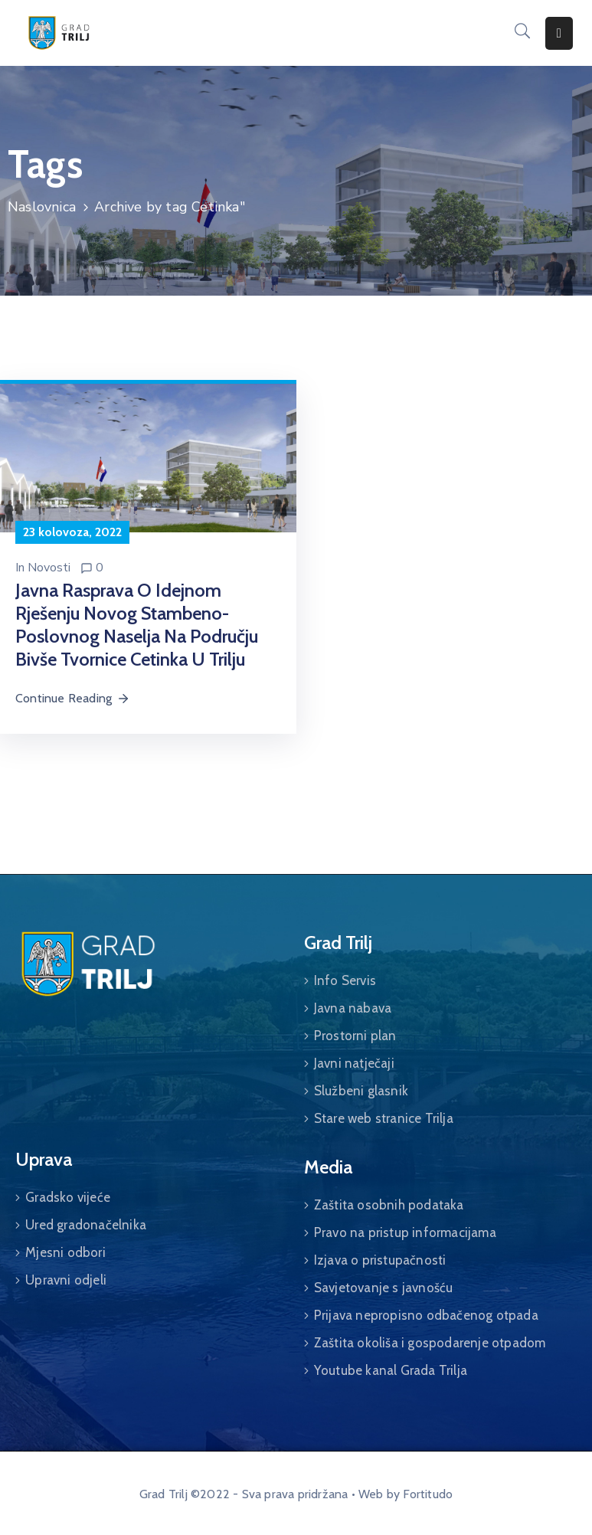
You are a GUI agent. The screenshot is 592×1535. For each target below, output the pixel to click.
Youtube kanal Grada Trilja (390, 1370)
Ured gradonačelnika (85, 1224)
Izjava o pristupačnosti (380, 1260)
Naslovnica (42, 207)
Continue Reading (72, 698)
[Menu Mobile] (559, 33)
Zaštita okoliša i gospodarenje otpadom (430, 1342)
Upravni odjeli (65, 1280)
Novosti (49, 567)
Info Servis (345, 980)
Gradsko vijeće (67, 1197)
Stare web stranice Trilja (383, 1118)
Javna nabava (352, 1008)
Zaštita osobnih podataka (389, 1205)
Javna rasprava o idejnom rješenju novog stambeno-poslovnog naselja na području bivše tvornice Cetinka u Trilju (136, 624)
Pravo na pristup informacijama (405, 1232)
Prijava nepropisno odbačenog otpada (426, 1315)
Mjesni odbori (65, 1252)
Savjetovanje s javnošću (383, 1287)
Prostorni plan (355, 1035)
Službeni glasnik (361, 1090)
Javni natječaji (354, 1063)
